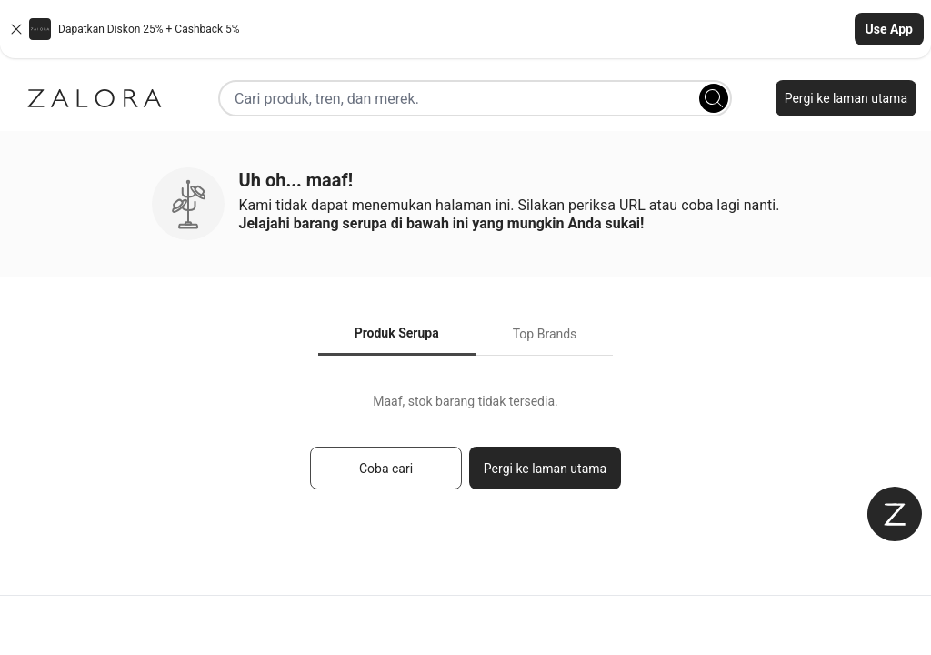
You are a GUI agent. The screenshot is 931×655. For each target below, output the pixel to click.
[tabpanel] (465, 450)
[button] (465, 29)
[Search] (713, 98)
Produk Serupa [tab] (397, 333)
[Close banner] (16, 29)
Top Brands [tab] (545, 334)
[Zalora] (95, 98)
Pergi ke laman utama (846, 98)
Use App (889, 29)
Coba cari (386, 468)
